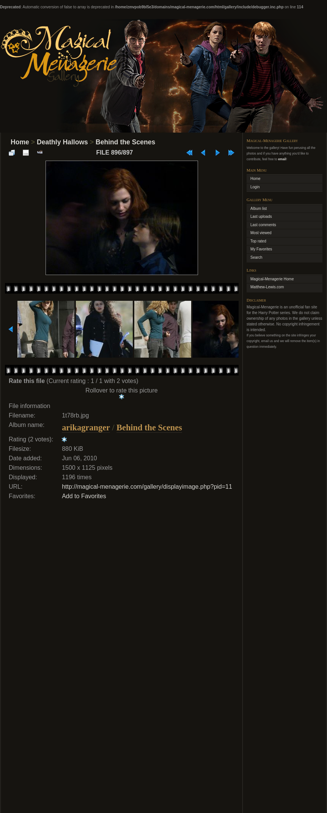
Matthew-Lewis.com (267, 287)
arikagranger (86, 427)
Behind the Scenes (125, 142)
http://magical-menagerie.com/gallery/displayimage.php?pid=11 (147, 486)
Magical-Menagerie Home (272, 279)
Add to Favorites (84, 496)
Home (20, 142)
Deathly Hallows (62, 142)
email (282, 159)
